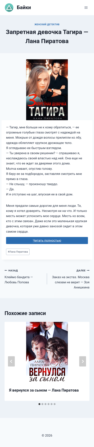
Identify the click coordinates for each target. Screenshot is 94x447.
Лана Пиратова (18, 251)
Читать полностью (47, 240)
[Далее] (82, 361)
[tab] (39, 404)
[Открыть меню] (85, 7)
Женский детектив (47, 24)
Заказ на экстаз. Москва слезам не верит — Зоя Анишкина (69, 278)
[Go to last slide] (11, 361)
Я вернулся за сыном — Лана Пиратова (44, 390)
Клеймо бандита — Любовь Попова (24, 276)
